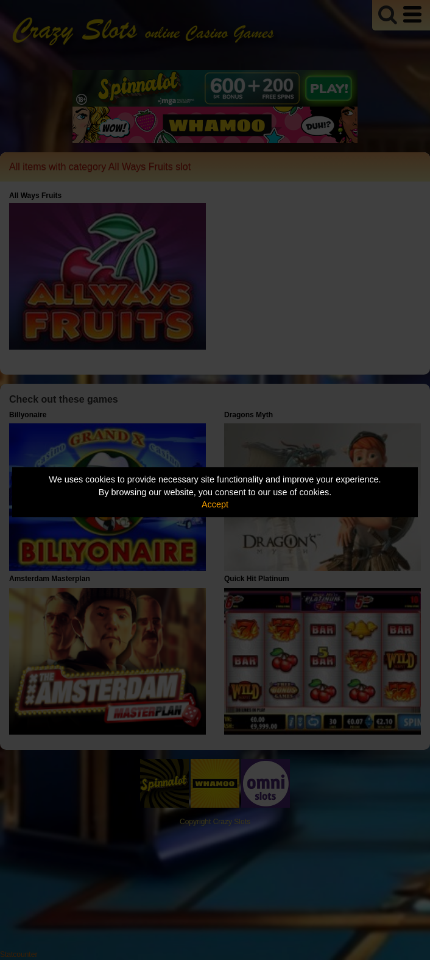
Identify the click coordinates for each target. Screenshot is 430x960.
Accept (215, 504)
